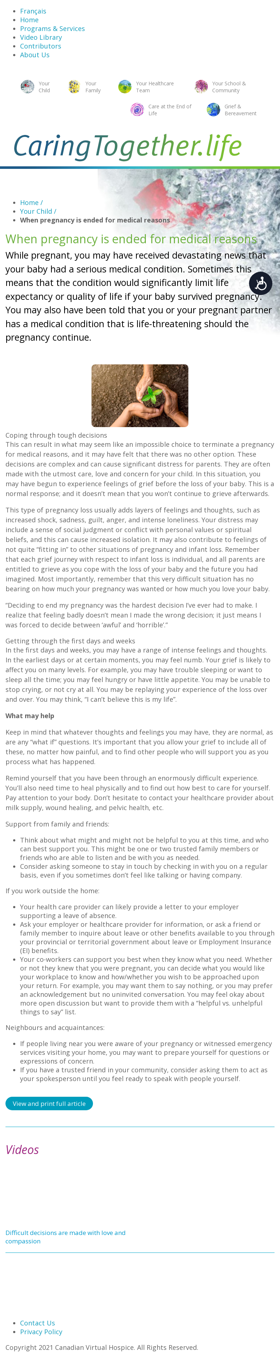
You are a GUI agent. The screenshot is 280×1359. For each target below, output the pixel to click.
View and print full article (49, 1103)
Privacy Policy (41, 1331)
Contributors (40, 46)
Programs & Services (52, 28)
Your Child (38, 211)
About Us (35, 54)
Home (29, 19)
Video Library (41, 37)
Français (33, 11)
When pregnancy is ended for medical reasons (95, 220)
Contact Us (37, 1323)
